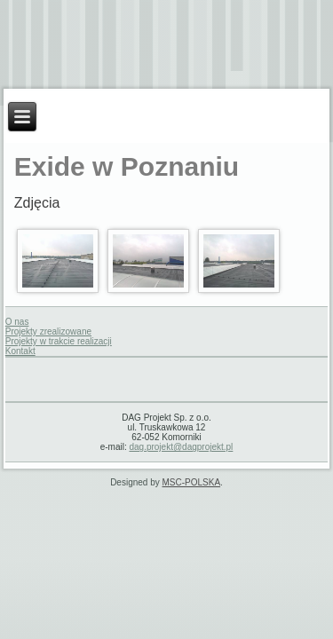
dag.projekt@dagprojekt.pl (181, 447)
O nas (17, 322)
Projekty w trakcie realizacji (58, 341)
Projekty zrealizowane (48, 331)
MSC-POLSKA (192, 482)
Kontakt (20, 351)
